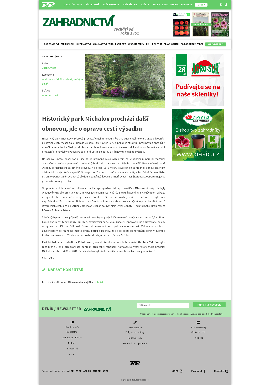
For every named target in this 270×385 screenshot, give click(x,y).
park (55, 95)
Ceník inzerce (198, 332)
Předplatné (93, 4)
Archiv (156, 4)
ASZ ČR (87, 371)
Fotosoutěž (188, 44)
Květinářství (83, 44)
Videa (200, 44)
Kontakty (186, 4)
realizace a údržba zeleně (57, 79)
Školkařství (99, 44)
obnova (46, 95)
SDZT (105, 371)
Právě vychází (171, 44)
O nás (67, 4)
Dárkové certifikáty (72, 337)
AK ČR (70, 371)
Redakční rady (135, 337)
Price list (198, 337)
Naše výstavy (131, 4)
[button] (209, 304)
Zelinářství (67, 44)
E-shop (71, 343)
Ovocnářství (51, 44)
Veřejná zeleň (136, 44)
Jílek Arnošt (49, 67)
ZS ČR (78, 371)
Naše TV (146, 4)
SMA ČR (97, 371)
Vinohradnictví (117, 44)
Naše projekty (112, 4)
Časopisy (78, 4)
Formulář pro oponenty (135, 343)
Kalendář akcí (216, 44)
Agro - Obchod (170, 4)
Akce (71, 354)
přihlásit (99, 282)
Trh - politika (154, 44)
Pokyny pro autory (135, 332)
